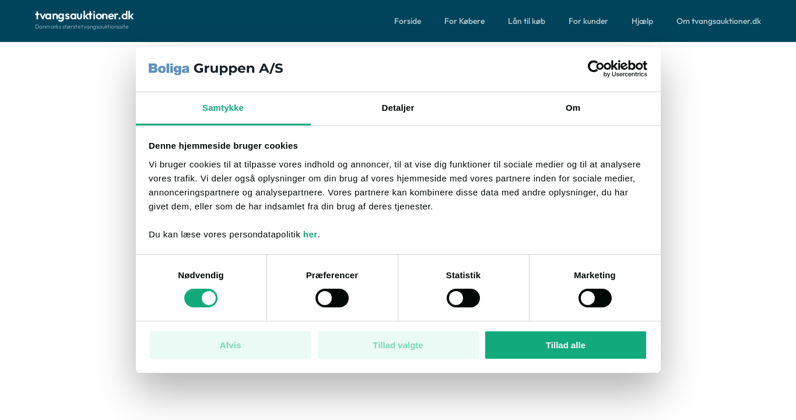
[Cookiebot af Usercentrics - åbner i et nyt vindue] (596, 69)
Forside (407, 21)
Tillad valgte (398, 345)
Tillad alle (565, 345)
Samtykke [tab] (223, 108)
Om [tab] (573, 108)
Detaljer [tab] (398, 108)
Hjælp (642, 21)
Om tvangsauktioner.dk (718, 21)
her (310, 234)
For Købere (464, 21)
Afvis (230, 345)
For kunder (588, 21)
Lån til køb (526, 21)
